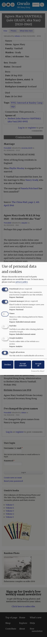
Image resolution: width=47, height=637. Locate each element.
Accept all (38, 364)
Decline (7, 364)
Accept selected (22, 364)
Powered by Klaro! (37, 371)
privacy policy (22, 282)
